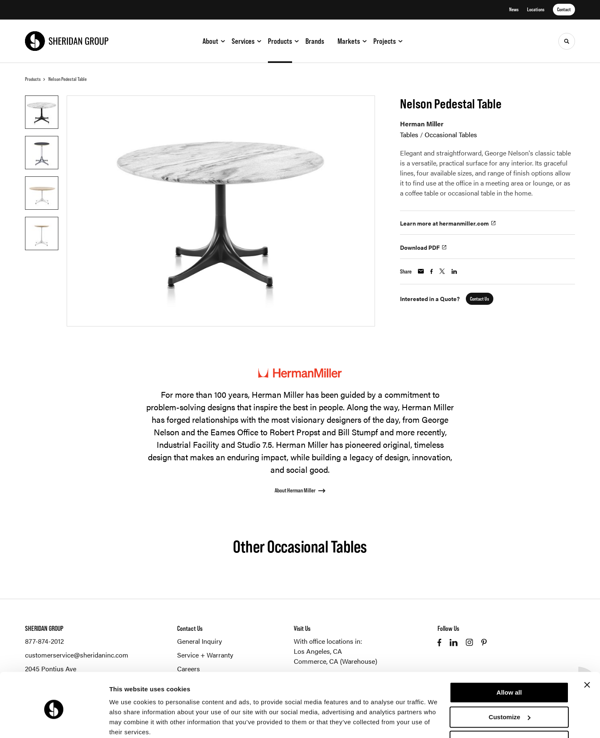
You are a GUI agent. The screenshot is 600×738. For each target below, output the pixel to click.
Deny (509, 707)
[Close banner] (587, 651)
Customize (509, 683)
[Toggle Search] (566, 41)
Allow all (509, 659)
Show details (128, 721)
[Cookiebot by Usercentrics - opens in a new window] (54, 721)
